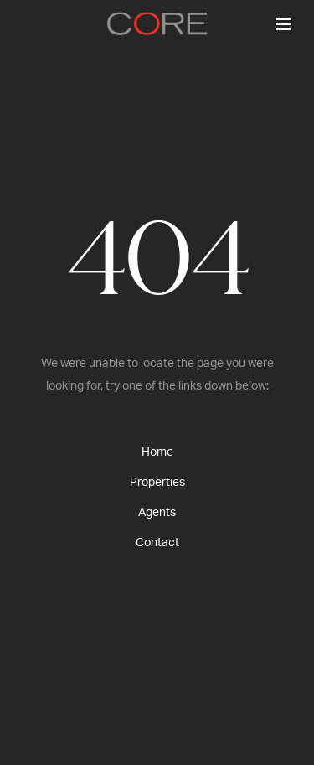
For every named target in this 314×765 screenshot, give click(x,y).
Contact (157, 543)
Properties (157, 482)
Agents (157, 513)
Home (157, 452)
